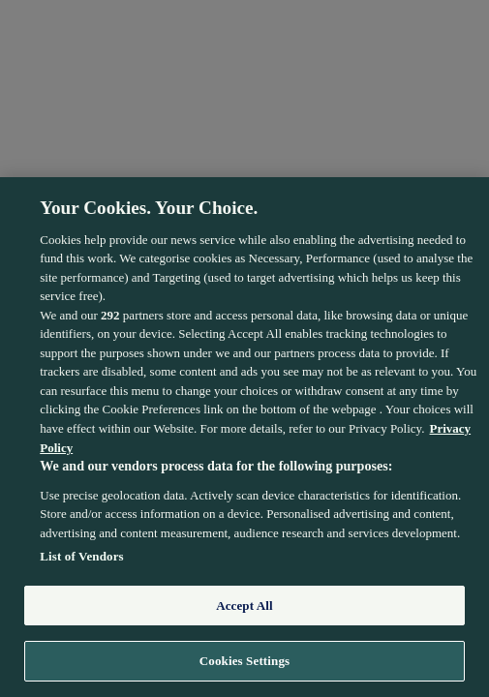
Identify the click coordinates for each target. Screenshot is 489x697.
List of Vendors (81, 556)
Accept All (244, 605)
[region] (244, 437)
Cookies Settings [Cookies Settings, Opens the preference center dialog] (244, 660)
